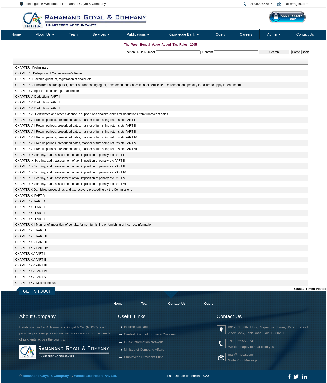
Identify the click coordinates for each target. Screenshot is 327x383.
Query (220, 34)
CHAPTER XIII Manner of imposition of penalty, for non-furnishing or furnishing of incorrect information (83, 224)
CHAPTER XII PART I (30, 207)
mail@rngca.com (295, 4)
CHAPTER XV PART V (30, 277)
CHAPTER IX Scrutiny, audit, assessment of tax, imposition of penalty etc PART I (69, 155)
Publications (138, 34)
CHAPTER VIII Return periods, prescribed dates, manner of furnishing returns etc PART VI (76, 149)
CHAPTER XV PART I (30, 254)
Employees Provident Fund (138, 357)
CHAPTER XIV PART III (31, 242)
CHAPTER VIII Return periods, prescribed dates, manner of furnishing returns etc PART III (76, 131)
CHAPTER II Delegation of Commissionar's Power (49, 73)
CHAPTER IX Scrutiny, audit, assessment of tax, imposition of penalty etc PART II (70, 160)
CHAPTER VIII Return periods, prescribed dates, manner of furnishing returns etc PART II (75, 125)
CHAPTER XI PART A (30, 195)
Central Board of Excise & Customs (144, 334)
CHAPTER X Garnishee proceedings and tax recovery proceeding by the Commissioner (74, 190)
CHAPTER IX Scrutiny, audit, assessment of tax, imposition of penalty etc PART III (70, 166)
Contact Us (305, 34)
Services (101, 34)
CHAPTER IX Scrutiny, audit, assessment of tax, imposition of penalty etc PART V (70, 178)
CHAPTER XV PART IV (31, 271)
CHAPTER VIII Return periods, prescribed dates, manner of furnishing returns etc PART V (75, 143)
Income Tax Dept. (131, 327)
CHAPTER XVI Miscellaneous (35, 283)
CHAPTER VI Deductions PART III (38, 108)
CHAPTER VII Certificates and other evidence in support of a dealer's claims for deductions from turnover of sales (91, 114)
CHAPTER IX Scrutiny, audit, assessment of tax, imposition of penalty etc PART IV (70, 172)
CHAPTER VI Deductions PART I (37, 96)
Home (16, 34)
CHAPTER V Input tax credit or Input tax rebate (47, 91)
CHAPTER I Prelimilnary (31, 67)
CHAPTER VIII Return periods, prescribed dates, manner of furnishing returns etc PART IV (76, 137)
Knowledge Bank (184, 34)
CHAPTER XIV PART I (30, 230)
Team (73, 34)
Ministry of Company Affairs (138, 349)
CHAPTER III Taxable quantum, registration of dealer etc (53, 79)
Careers (246, 34)
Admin (274, 34)
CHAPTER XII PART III (30, 219)
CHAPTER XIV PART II (31, 236)
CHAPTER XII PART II (30, 213)
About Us (45, 34)
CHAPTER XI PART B (30, 201)
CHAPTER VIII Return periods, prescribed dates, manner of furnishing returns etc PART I (75, 120)
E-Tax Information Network (137, 342)
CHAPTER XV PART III (31, 265)
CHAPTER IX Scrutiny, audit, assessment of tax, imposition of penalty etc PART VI (70, 184)
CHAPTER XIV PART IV (31, 248)
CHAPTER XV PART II (30, 259)
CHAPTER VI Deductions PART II (37, 102)
